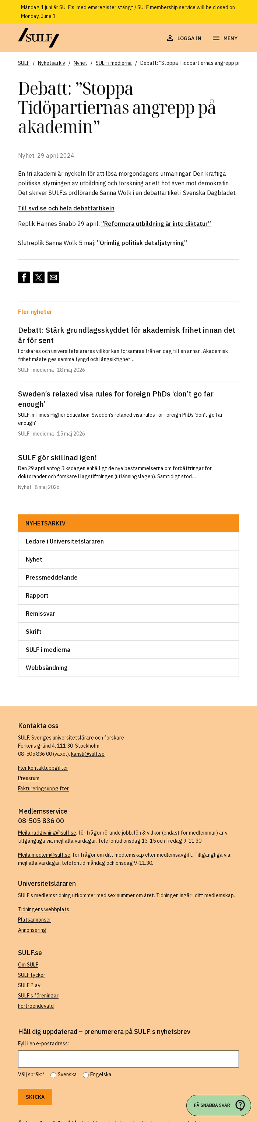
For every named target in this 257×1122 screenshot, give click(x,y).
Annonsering (32, 930)
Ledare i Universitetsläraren (65, 541)
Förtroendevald (36, 1006)
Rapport (37, 595)
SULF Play (29, 985)
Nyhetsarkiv (45, 523)
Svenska (67, 1074)
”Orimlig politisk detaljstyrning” (142, 243)
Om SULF (28, 964)
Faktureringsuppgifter (43, 788)
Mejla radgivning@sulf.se (47, 832)
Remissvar (40, 613)
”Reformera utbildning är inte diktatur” (156, 223)
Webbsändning (47, 667)
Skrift (34, 631)
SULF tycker (31, 975)
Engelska (101, 1074)
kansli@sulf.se (88, 754)
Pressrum (28, 778)
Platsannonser (34, 919)
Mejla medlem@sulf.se (44, 855)
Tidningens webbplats (43, 909)
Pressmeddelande (52, 577)
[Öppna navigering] (224, 38)
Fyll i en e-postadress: (43, 1043)
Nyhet (34, 559)
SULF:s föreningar (38, 995)
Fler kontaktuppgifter (43, 768)
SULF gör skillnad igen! (57, 457)
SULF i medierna (48, 649)
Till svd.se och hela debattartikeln (66, 208)
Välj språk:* (31, 1074)
